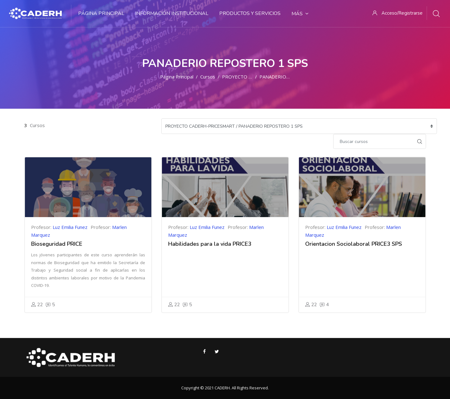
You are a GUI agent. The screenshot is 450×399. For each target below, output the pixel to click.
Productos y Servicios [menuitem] (250, 13)
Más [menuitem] (299, 13)
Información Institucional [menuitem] (171, 13)
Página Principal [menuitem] (101, 13)
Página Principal (176, 77)
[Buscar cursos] (373, 141)
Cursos (207, 77)
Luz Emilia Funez (70, 227)
